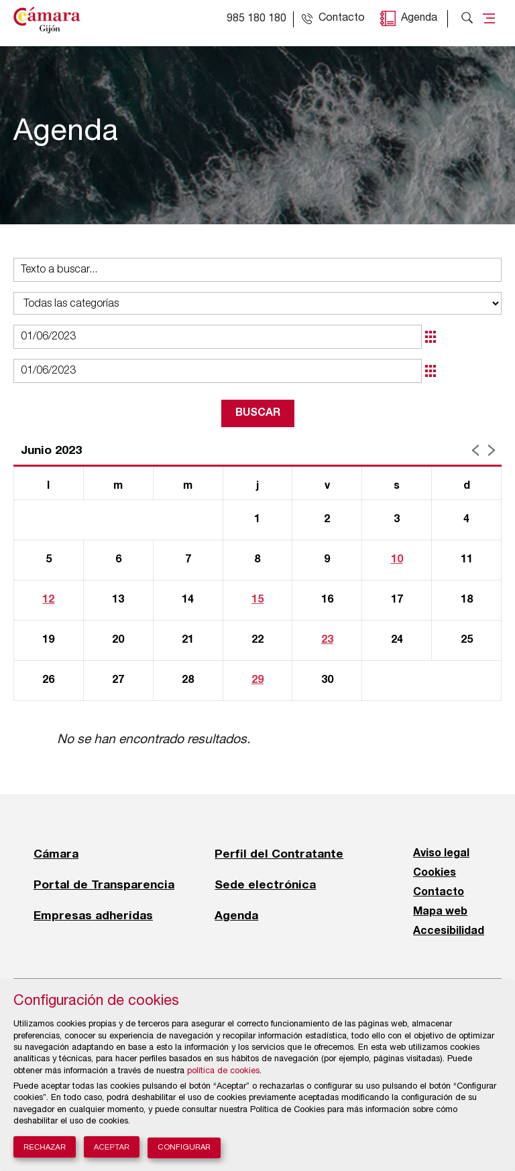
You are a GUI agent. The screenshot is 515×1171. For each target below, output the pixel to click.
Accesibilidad (448, 931)
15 (257, 600)
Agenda (419, 18)
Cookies (434, 873)
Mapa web (440, 912)
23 (327, 640)
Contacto (438, 892)
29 (257, 680)
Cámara (56, 854)
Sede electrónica (265, 884)
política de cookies (223, 1071)
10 (397, 559)
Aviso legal (441, 853)
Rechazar (44, 1147)
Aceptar (112, 1147)
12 (48, 600)
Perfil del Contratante (279, 854)
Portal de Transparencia (104, 884)
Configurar (184, 1148)
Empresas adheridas (93, 915)
